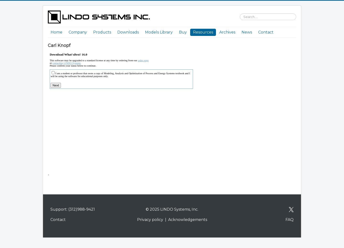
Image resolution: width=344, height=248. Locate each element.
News (247, 32)
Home (56, 32)
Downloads (128, 32)
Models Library (159, 32)
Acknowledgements (187, 219)
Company (78, 32)
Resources (203, 32)
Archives (227, 32)
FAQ (289, 219)
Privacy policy (150, 219)
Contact (266, 32)
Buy (183, 32)
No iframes (131, 110)
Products (102, 32)
